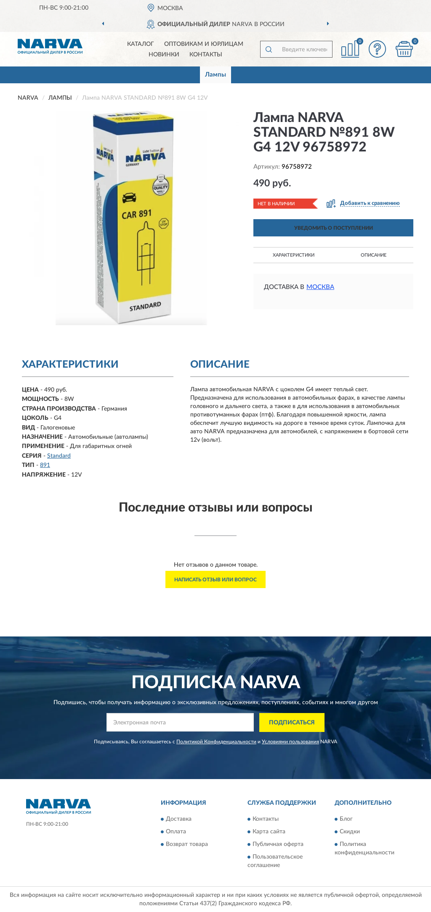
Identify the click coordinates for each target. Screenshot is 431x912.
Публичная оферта (278, 845)
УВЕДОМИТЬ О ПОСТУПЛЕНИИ (333, 228)
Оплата (176, 832)
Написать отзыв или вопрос (215, 579)
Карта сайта (269, 832)
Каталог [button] (140, 44)
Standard (59, 456)
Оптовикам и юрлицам (203, 44)
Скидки (350, 832)
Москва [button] (320, 287)
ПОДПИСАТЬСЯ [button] (292, 723)
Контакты (205, 55)
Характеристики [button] (293, 255)
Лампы (215, 75)
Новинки (164, 55)
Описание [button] (373, 255)
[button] (377, 49)
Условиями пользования (290, 741)
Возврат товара (187, 845)
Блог (346, 819)
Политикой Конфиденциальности (216, 741)
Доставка (179, 819)
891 (45, 465)
